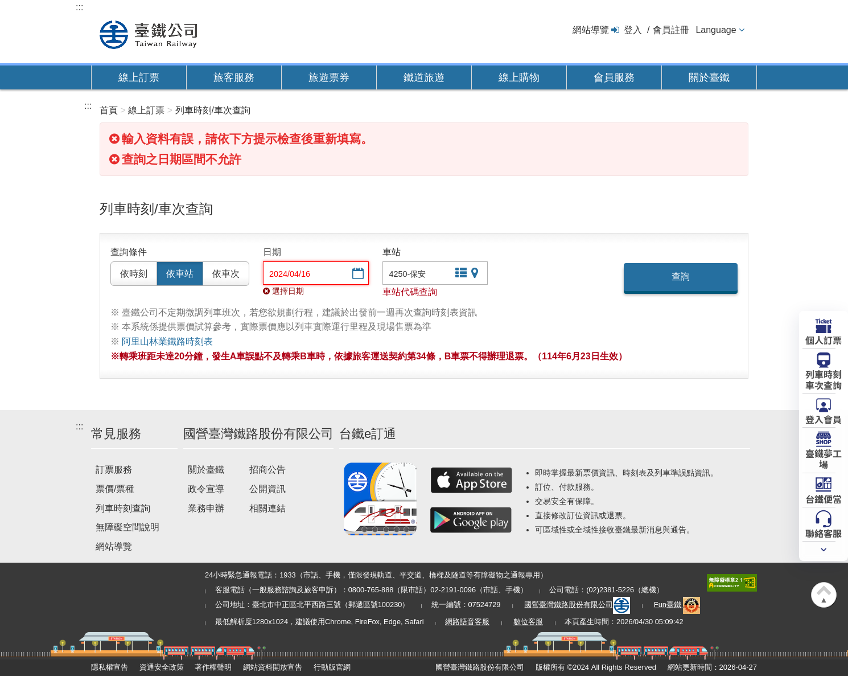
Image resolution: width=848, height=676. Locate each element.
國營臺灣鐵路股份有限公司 (577, 604)
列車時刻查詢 (123, 508)
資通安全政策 (161, 667)
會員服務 (614, 77)
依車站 (180, 273)
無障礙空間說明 (127, 527)
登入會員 (823, 418)
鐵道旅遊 (424, 77)
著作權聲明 (213, 667)
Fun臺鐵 (677, 604)
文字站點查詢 (460, 274)
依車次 (226, 273)
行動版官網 (332, 667)
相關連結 (267, 508)
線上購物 (519, 77)
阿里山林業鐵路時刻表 (167, 341)
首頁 (109, 110)
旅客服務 (233, 77)
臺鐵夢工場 (823, 458)
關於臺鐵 (709, 77)
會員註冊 (671, 30)
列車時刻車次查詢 (823, 379)
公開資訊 (267, 489)
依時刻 (133, 273)
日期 (272, 252)
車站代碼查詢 (409, 292)
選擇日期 (357, 274)
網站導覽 (591, 30)
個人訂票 (823, 339)
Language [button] (715, 30)
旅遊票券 (328, 77)
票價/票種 (115, 489)
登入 (633, 30)
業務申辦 (206, 508)
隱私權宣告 (109, 667)
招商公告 (267, 469)
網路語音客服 (467, 621)
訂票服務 (114, 469)
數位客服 (528, 621)
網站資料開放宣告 (272, 667)
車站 (391, 252)
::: (79, 7)
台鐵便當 (823, 498)
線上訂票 (138, 77)
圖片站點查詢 (476, 274)
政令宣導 (206, 489)
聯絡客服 (823, 532)
